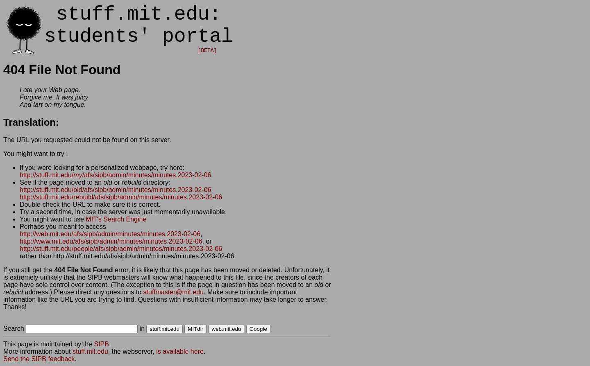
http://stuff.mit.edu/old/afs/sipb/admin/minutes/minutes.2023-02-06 (115, 189)
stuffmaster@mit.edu (173, 292)
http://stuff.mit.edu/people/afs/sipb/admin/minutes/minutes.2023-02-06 (121, 248)
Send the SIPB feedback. (40, 358)
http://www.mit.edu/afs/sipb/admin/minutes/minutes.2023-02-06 (111, 241)
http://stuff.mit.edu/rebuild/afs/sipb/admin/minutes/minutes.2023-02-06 (121, 197)
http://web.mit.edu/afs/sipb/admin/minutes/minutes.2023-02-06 (110, 233)
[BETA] (207, 50)
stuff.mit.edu (90, 351)
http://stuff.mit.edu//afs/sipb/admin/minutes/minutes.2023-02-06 (115, 175)
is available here (180, 351)
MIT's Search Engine (116, 219)
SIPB (101, 344)
